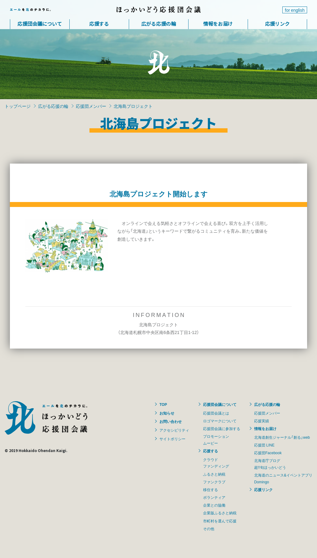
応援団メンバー (91, 106)
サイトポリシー (172, 439)
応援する (99, 23)
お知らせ (166, 413)
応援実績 (261, 421)
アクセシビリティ (174, 430)
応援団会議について (39, 23)
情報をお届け (218, 23)
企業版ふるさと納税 (220, 513)
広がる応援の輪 (158, 23)
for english (295, 10)
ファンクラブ (214, 482)
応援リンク (277, 23)
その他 (208, 528)
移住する (210, 489)
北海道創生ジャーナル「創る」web (282, 437)
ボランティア (214, 497)
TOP (163, 404)
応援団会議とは (216, 413)
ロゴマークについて (220, 421)
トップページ (18, 106)
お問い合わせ (170, 421)
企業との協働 (214, 505)
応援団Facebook (268, 452)
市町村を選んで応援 (220, 521)
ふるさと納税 (214, 474)
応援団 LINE (264, 445)
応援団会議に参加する (221, 428)
